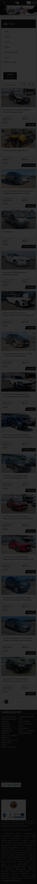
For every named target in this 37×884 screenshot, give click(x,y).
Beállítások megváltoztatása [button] (18, 64)
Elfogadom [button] (18, 58)
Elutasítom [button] (18, 61)
